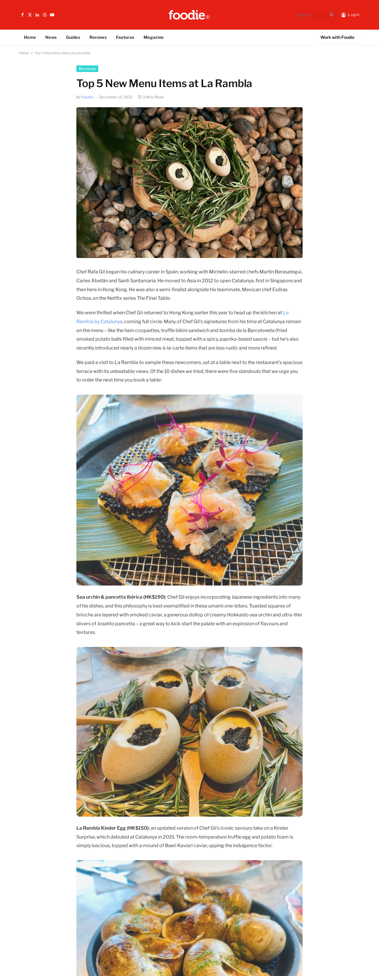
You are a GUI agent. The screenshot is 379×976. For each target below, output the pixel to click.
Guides (73, 37)
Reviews (98, 37)
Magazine (153, 37)
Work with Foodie (337, 37)
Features (125, 37)
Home (30, 37)
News (51, 37)
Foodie (87, 97)
